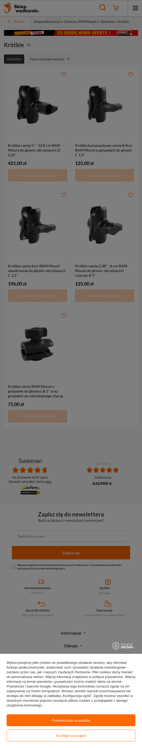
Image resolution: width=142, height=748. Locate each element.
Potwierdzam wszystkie (71, 720)
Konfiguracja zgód (71, 735)
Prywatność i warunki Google (29, 686)
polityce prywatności (107, 677)
